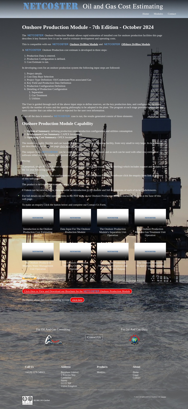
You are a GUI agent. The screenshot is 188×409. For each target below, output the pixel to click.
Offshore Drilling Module (135, 44)
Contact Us (94, 337)
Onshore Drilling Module (84, 44)
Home (146, 13)
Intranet (163, 397)
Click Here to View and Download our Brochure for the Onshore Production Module (77, 291)
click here (77, 299)
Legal (135, 375)
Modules (158, 13)
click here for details (70, 146)
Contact (172, 13)
